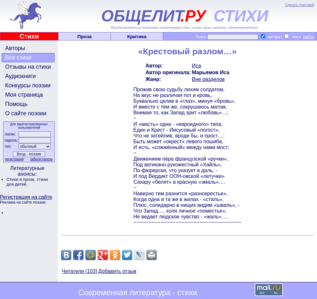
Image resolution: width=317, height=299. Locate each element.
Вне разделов (208, 79)
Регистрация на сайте (26, 197)
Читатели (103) (79, 271)
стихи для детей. (27, 182)
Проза (84, 36)
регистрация (14, 159)
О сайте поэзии (25, 113)
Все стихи (18, 57)
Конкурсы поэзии (27, 85)
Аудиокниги (20, 76)
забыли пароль (41, 159)
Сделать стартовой (299, 5)
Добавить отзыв (117, 271)
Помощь (16, 104)
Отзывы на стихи (28, 67)
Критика (136, 36)
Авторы (15, 48)
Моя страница (24, 95)
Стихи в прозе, (21, 179)
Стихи (29, 36)
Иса (196, 65)
